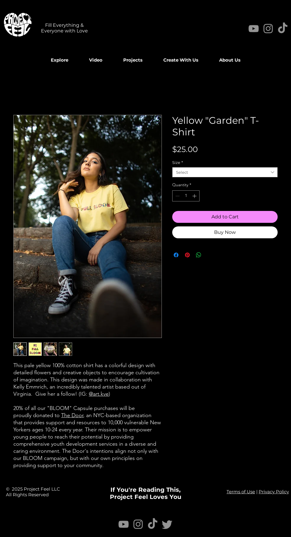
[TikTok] (152, 524)
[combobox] (225, 172)
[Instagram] (268, 28)
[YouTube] (253, 28)
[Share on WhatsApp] (198, 255)
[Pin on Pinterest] (187, 255)
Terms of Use (241, 491)
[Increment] (195, 196)
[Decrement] (177, 196)
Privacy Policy (274, 491)
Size (177, 162)
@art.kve (99, 394)
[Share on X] (209, 255)
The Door (72, 415)
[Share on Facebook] (176, 255)
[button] (96, 60)
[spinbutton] (186, 196)
